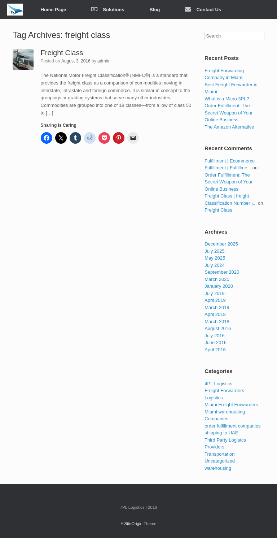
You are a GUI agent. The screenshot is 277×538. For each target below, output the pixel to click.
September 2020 (222, 272)
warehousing (218, 468)
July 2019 (215, 293)
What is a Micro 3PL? (227, 98)
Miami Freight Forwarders (231, 404)
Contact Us (203, 9)
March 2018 (217, 321)
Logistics (214, 397)
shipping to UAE (221, 432)
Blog (155, 9)
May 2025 (215, 258)
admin (103, 61)
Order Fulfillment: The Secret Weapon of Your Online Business (228, 112)
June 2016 (216, 342)
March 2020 (217, 279)
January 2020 (219, 286)
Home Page (53, 9)
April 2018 (215, 314)
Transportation (219, 454)
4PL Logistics (218, 383)
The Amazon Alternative (229, 127)
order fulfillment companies (232, 426)
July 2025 (215, 251)
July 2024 (215, 265)
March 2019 (217, 307)
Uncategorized (220, 461)
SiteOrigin (133, 523)
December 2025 (221, 244)
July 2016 (215, 335)
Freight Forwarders (224, 390)
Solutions (107, 9)
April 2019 (215, 300)
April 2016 (215, 349)
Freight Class (62, 53)
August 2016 (218, 328)
